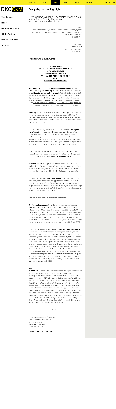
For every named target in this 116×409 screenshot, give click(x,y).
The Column (7, 17)
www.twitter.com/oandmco (38, 324)
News (4, 22)
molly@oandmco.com (54, 32)
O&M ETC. (90, 2)
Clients (44, 2)
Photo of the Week (9, 39)
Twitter (106, 2)
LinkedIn (47, 331)
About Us (32, 2)
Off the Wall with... (10, 34)
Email (51, 331)
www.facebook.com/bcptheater (40, 319)
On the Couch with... (10, 28)
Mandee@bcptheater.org (74, 49)
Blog (55, 2)
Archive (5, 45)
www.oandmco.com (36, 322)
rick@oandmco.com (38, 32)
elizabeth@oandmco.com (72, 32)
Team (65, 2)
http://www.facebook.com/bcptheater (42, 317)
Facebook (110, 2)
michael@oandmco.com (74, 34)
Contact (77, 2)
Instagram (114, 2)
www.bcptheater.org (36, 327)
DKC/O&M (12, 9)
